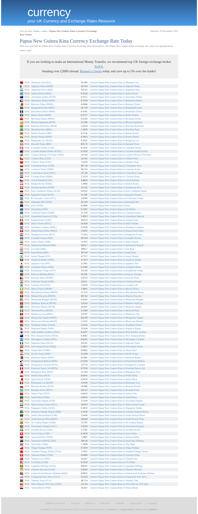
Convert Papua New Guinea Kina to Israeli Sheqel (114, 256)
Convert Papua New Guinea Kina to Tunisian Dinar (115, 455)
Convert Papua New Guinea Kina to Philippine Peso (115, 372)
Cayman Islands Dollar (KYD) (46, 151)
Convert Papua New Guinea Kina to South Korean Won (117, 419)
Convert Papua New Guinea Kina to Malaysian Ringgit (116, 299)
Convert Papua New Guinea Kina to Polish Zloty (113, 375)
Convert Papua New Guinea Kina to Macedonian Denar (117, 292)
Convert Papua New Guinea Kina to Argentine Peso (115, 89)
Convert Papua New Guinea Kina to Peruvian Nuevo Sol (117, 368)
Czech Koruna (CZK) (41, 180)
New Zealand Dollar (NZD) (44, 335)
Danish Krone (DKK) (41, 183)
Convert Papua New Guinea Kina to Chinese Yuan (114, 162)
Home (37, 31)
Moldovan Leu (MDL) (42, 314)
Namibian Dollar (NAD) (43, 325)
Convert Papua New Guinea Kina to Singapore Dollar (116, 408)
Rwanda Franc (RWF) (42, 390)
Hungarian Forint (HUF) (43, 234)
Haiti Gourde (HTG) (41, 223)
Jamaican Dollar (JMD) (42, 259)
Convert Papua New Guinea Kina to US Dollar (112, 462)
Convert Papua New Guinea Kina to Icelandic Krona (115, 238)
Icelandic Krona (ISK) (42, 238)
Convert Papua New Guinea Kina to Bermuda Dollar (115, 118)
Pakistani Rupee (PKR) (42, 357)
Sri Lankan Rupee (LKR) (43, 422)
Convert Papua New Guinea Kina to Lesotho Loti (114, 285)
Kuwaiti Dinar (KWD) (42, 277)
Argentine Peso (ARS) (42, 89)
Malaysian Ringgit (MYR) (44, 299)
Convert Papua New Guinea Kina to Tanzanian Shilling (117, 440)
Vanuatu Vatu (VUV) (41, 480)
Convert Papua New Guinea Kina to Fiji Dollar (113, 209)
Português (136, 503)
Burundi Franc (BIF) (41, 144)
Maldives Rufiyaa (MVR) (43, 303)
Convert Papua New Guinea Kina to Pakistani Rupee (115, 357)
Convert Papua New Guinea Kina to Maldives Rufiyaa (116, 303)
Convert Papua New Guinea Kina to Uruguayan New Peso (118, 476)
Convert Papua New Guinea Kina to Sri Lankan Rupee (116, 422)
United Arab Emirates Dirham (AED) (49, 473)
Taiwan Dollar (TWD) (42, 437)
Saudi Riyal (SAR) (40, 397)
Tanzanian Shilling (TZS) (43, 440)
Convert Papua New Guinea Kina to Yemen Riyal (114, 487)
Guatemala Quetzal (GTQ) (44, 216)
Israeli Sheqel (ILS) (40, 256)
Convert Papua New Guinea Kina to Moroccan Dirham (116, 321)
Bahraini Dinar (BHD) (42, 104)
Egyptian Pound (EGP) (42, 194)
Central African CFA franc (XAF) (47, 154)
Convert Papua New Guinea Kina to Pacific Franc (114, 353)
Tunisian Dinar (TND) (42, 455)
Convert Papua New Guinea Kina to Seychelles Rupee (116, 400)
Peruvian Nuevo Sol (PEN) (44, 368)
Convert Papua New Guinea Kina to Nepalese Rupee (115, 328)
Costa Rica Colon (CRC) (43, 173)
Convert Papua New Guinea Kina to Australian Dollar (116, 97)
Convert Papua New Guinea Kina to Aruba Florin (114, 93)
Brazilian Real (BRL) (41, 129)
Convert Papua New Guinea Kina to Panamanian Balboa (117, 361)
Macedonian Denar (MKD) (44, 292)
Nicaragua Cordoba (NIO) (44, 339)
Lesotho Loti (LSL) (40, 285)
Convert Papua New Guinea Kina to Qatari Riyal (113, 379)
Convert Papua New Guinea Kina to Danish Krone (114, 183)
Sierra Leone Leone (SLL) (44, 404)
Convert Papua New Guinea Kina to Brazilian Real (114, 129)
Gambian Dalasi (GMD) (43, 212)
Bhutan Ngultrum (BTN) (43, 122)
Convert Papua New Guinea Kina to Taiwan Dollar (114, 437)
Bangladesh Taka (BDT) (43, 107)
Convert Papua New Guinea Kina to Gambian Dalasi (115, 212)
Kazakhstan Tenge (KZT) (43, 270)
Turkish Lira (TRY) (40, 458)
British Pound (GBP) (41, 133)
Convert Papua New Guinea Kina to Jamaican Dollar (115, 259)
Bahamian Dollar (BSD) (43, 100)
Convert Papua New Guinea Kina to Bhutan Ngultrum (116, 122)
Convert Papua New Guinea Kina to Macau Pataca (114, 288)
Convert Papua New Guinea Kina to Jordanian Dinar (115, 267)
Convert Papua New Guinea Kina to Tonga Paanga (114, 447)
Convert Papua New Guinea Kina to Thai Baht (112, 444)
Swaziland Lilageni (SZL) (44, 426)
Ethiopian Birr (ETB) (41, 202)
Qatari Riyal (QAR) (40, 379)
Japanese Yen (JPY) (40, 263)
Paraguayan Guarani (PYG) (44, 364)
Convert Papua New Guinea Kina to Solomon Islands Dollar (119, 411)
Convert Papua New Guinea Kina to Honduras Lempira (117, 227)
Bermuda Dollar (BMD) (43, 118)
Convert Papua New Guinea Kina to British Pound (114, 133)
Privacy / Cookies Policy (122, 510)
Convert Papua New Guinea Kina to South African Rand (117, 415)
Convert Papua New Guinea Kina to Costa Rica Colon (116, 173)
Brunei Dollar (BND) (41, 136)
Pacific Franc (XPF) (41, 353)
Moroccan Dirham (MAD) (44, 321)
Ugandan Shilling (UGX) (43, 466)
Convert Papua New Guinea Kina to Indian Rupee (114, 241)
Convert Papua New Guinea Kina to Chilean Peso (114, 158)
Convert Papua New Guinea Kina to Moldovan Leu (115, 314)
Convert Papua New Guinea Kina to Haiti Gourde (114, 223)
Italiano (152, 503)
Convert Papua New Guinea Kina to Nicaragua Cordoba (117, 339)
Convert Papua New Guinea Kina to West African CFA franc (119, 484)
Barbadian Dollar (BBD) (43, 111)
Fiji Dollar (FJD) (39, 209)
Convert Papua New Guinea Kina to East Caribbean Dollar (118, 191)
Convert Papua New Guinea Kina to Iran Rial (112, 249)
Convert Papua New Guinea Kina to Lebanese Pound (115, 281)
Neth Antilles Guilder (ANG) (45, 332)
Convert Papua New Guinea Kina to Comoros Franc (115, 169)
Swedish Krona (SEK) (42, 429)
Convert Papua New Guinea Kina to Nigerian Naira (115, 343)
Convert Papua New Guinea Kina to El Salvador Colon (116, 198)
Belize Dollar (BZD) (41, 115)
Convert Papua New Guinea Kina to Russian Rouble (115, 386)
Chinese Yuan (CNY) (41, 162)
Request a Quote (91, 71)
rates (44, 31)
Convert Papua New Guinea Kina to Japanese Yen (114, 263)
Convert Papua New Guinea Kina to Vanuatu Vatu (114, 480)
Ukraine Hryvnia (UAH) (43, 469)
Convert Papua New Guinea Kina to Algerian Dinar (115, 86)
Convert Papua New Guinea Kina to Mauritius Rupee (116, 306)
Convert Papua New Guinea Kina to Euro (110, 205)
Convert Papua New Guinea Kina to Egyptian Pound (115, 194)
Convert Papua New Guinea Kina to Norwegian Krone (116, 346)
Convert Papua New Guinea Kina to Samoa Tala (113, 393)
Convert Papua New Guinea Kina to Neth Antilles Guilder (118, 332)
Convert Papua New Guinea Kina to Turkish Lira (114, 458)
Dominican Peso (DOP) (42, 187)
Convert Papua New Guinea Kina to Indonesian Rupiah (117, 245)
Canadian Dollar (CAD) (43, 147)
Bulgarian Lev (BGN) (42, 140)
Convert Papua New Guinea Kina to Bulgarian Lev (114, 140)
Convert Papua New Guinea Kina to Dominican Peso (115, 187)
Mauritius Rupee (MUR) (43, 306)
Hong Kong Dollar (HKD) (44, 230)
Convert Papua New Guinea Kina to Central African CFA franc (120, 154)
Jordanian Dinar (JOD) (42, 267)
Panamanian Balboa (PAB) (44, 361)
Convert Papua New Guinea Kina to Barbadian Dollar (116, 111)
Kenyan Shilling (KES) (42, 274)
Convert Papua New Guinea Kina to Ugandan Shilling (116, 466)
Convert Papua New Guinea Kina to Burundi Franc (114, 144)
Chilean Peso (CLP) (41, 158)
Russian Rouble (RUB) (42, 386)
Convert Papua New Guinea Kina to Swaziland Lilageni (117, 426)
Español (120, 503)
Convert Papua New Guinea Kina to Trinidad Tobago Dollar (119, 451)
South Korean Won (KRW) (44, 419)
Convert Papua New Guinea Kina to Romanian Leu (115, 382)
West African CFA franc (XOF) (46, 484)
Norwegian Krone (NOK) (43, 346)
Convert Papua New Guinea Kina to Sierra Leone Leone (117, 404)
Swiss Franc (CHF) (40, 433)
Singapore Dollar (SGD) (43, 408)
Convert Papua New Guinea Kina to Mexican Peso (114, 310)
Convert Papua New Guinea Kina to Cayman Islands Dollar (119, 151)
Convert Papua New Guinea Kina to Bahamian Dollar (116, 100)
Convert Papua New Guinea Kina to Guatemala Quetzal (117, 216)
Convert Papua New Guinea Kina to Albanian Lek (114, 82)
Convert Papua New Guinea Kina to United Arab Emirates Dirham (122, 473)
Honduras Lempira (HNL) (44, 227)
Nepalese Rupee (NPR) (42, 328)
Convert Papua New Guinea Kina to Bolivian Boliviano (117, 126)
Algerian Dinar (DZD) (42, 86)
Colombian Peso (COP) (42, 165)
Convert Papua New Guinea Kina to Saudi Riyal (113, 397)
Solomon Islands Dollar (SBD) (46, 411)
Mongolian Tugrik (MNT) (44, 317)
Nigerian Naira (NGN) (42, 343)
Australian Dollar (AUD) (43, 97)
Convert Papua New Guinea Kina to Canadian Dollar (115, 147)
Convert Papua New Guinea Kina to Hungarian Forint (116, 234)
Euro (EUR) (37, 205)
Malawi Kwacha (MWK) (43, 296)
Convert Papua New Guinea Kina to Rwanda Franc (114, 390)
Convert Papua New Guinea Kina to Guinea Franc (114, 220)
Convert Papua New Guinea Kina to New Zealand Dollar (117, 335)
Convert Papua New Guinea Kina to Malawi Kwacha (115, 296)
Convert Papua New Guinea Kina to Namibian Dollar (116, 325)
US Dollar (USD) (39, 462)
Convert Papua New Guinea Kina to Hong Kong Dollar (117, 230)
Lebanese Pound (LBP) (42, 281)
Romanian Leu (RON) (42, 382)
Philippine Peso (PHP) (42, 372)
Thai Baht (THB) (39, 444)
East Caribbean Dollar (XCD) (45, 191)
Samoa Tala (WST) (40, 393)
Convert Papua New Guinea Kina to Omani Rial (113, 350)
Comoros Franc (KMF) (42, 169)
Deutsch (105, 503)
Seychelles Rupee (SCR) (43, 400)
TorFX (98, 66)
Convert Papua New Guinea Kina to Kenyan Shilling (115, 274)
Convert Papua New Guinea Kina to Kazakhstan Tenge (116, 270)
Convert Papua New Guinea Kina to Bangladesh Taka (116, 107)
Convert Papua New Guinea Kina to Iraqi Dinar (113, 252)
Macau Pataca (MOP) (41, 288)
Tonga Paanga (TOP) (41, 447)
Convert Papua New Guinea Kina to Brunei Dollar (114, 136)
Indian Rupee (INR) (41, 241)
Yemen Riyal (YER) (41, 487)
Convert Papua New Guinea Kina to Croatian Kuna (115, 176)
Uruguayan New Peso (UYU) (45, 476)
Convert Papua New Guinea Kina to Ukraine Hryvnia (116, 469)
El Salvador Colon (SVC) (43, 198)
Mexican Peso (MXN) (42, 310)
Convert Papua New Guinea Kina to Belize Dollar (114, 115)
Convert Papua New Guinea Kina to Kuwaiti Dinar (114, 277)
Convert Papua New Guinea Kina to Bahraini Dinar (115, 104)
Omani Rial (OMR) (40, 350)
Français (90, 503)
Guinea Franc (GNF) (41, 220)
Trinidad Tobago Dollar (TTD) (46, 451)
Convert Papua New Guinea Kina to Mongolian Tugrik (116, 317)
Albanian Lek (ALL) (41, 82)
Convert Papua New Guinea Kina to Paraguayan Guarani (117, 364)
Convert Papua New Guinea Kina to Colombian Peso (115, 165)
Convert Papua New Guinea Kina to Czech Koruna (114, 180)
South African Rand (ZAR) (44, 415)
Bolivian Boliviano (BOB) (44, 126)
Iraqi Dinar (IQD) (39, 252)
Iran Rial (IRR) (38, 249)
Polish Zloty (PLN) (40, 375)
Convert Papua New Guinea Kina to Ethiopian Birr (114, 202)
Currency (49, 12)
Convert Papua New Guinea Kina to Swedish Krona (115, 429)
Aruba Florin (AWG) (41, 93)
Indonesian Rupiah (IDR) (43, 245)
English (75, 503)
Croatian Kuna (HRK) (42, 176)
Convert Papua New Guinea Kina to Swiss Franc (113, 433)
